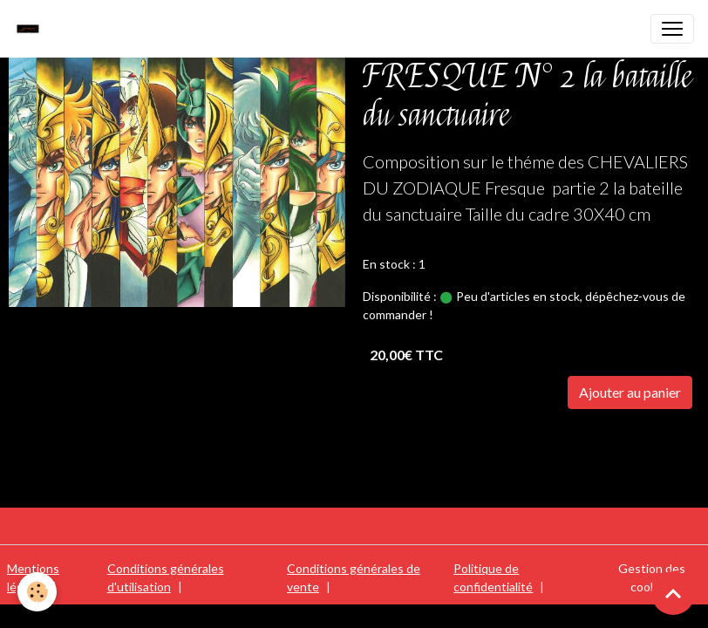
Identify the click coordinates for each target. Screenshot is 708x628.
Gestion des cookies (651, 577)
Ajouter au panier (630, 392)
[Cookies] (37, 591)
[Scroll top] (673, 593)
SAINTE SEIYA (411, 441)
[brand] (32, 29)
